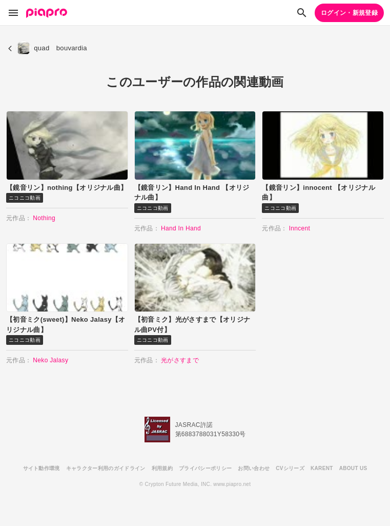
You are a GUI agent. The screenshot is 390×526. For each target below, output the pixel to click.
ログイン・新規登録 (349, 12)
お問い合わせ (254, 468)
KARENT (322, 468)
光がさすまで (180, 360)
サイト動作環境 (41, 468)
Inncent (300, 228)
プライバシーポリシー (205, 468)
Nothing (44, 218)
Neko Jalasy (50, 360)
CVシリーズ (290, 468)
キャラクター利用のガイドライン (106, 468)
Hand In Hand (181, 228)
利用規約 (162, 468)
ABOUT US (353, 468)
